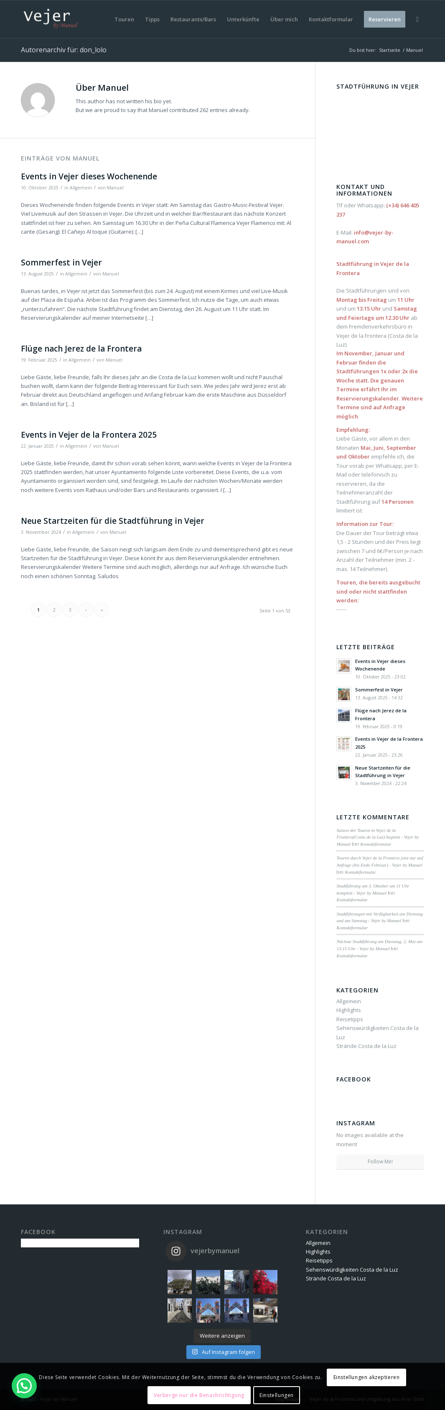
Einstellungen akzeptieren (366, 1377)
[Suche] (417, 19)
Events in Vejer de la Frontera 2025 (89, 434)
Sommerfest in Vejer (61, 262)
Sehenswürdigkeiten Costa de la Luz (352, 1269)
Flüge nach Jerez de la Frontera (81, 348)
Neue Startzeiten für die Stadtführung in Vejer (112, 520)
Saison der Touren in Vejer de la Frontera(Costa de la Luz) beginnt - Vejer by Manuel (377, 837)
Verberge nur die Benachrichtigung (199, 1395)
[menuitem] (124, 19)
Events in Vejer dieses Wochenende (89, 176)
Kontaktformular (375, 844)
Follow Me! (380, 1161)
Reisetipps (349, 1019)
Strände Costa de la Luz (366, 1046)
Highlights (348, 1010)
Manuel (115, 188)
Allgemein (81, 188)
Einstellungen (276, 1395)
